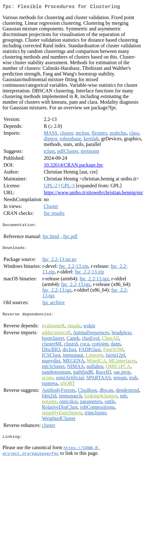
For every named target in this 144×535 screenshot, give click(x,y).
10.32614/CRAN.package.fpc (73, 166)
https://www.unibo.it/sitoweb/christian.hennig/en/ (93, 193)
